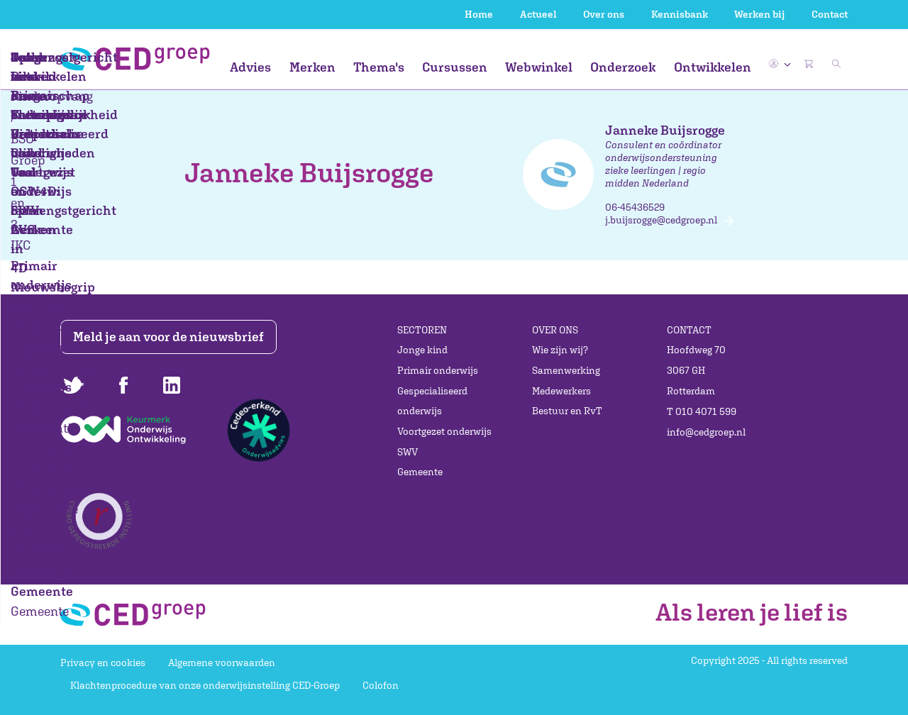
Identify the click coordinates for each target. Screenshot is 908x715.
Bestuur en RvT (567, 410)
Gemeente (420, 471)
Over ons (603, 14)
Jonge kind (422, 349)
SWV (407, 452)
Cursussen (454, 67)
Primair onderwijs (437, 370)
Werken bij (759, 14)
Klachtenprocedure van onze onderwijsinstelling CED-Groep (205, 685)
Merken (312, 67)
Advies (250, 67)
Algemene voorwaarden (221, 662)
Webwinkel (538, 67)
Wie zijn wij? (560, 349)
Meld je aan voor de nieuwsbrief (172, 336)
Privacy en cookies (102, 662)
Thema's (378, 67)
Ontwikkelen (712, 67)
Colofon (380, 685)
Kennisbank (679, 14)
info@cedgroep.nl (706, 432)
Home (479, 14)
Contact (830, 14)
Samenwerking (566, 370)
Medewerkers (561, 391)
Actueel (538, 14)
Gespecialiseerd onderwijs (432, 401)
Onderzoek (622, 67)
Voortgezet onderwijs (444, 431)
